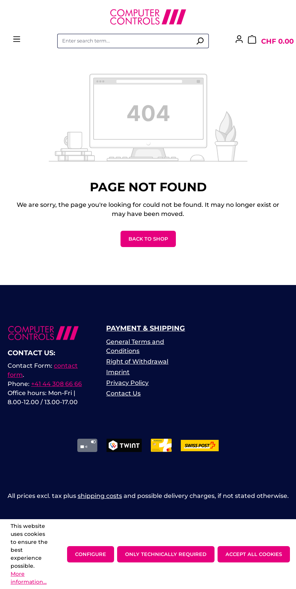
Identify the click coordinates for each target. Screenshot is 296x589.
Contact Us (123, 393)
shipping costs (100, 495)
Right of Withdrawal (137, 361)
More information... (29, 577)
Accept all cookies (254, 554)
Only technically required (166, 554)
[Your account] (239, 41)
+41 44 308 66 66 (56, 383)
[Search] (200, 41)
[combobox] (124, 41)
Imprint (118, 372)
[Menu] (17, 41)
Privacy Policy (127, 382)
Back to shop (148, 239)
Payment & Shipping (145, 328)
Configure (90, 554)
